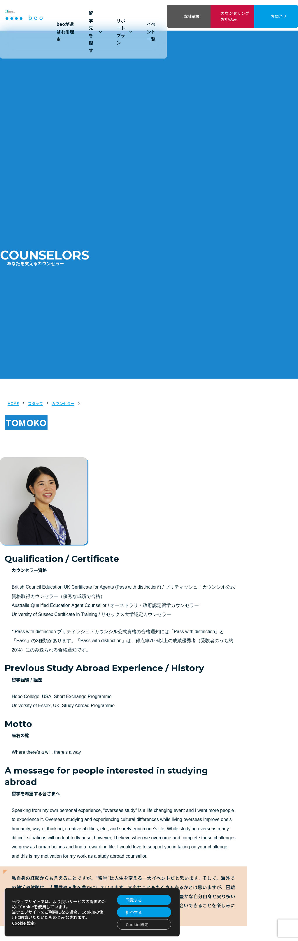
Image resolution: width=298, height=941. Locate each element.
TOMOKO (26, 422)
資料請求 (191, 16)
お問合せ (279, 16)
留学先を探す (95, 31)
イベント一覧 (151, 31)
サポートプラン (124, 31)
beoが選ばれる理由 (65, 31)
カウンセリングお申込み (235, 16)
